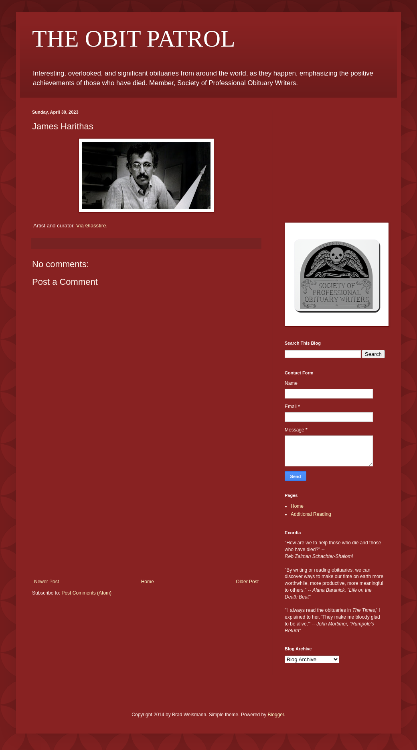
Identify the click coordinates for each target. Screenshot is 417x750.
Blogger (276, 714)
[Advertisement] (146, 518)
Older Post (247, 581)
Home (147, 581)
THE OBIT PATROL (133, 38)
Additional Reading (311, 514)
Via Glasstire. (91, 226)
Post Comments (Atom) (86, 593)
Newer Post (46, 581)
